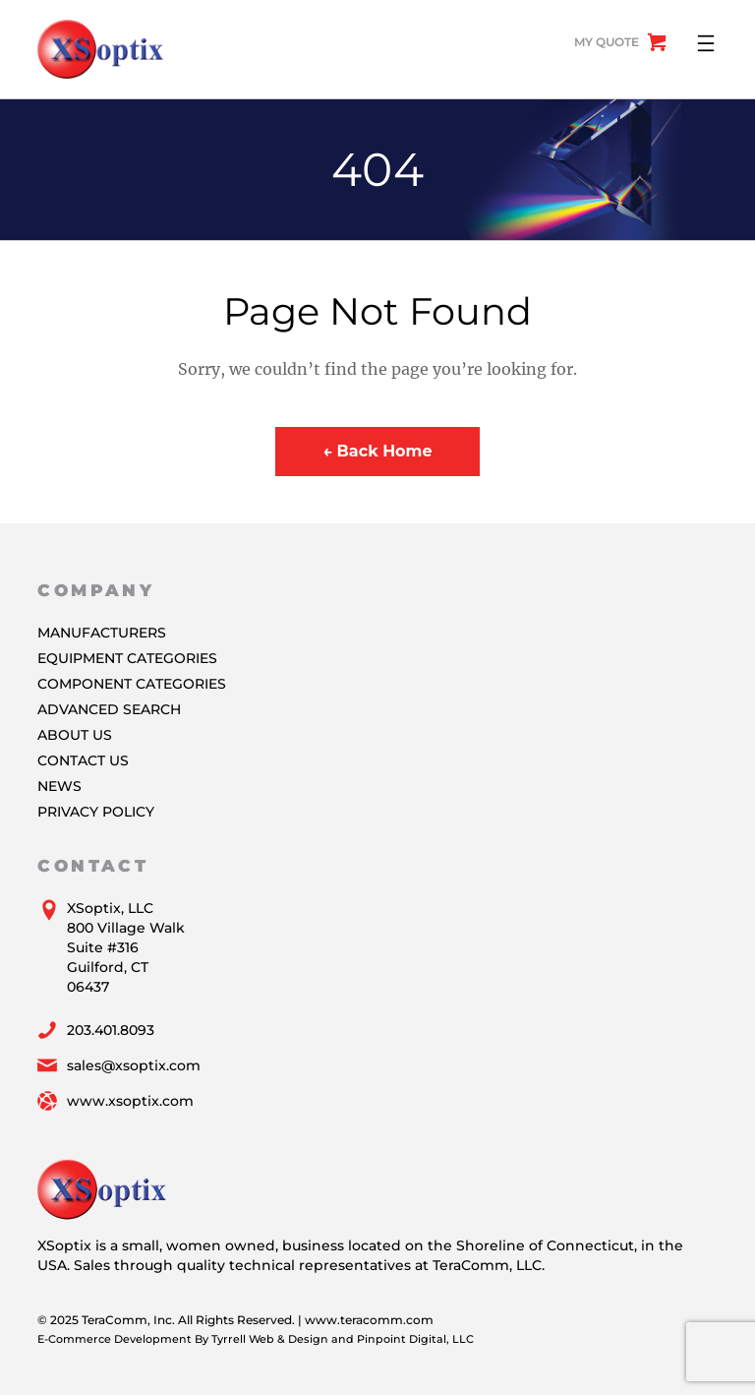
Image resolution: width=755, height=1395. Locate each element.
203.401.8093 (110, 1030)
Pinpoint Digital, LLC (415, 1339)
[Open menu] (706, 43)
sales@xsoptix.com (134, 1065)
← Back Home (377, 451)
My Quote (606, 41)
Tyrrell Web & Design (269, 1339)
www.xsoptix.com (130, 1101)
